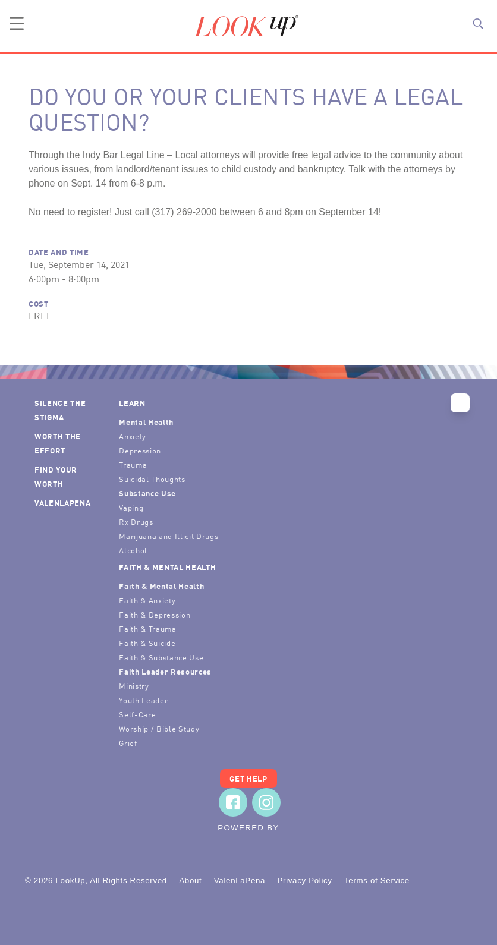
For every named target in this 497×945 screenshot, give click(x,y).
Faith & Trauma (147, 628)
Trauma (133, 464)
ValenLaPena (62, 502)
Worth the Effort (57, 443)
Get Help (248, 778)
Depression (140, 450)
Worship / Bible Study (159, 728)
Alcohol (133, 550)
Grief (128, 742)
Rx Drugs (136, 521)
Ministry (134, 685)
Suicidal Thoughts (152, 478)
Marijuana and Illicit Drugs (168, 535)
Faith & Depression (154, 614)
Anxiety (132, 436)
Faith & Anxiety (147, 600)
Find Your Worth (55, 476)
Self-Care (137, 714)
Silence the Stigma (60, 410)
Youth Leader (143, 699)
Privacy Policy (304, 880)
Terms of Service (377, 880)
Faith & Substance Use (161, 657)
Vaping (131, 507)
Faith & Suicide (147, 642)
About (190, 880)
